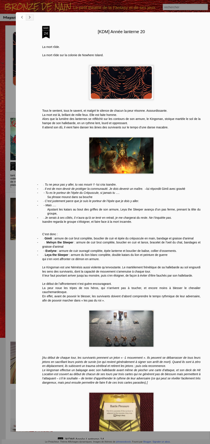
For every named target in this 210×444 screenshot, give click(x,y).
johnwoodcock (123, 441)
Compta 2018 (44, 17)
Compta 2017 (70, 17)
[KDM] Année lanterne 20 (149, 39)
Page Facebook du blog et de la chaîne (32, 166)
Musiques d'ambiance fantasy (162, 17)
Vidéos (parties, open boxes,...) (110, 17)
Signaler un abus (161, 441)
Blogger (147, 441)
